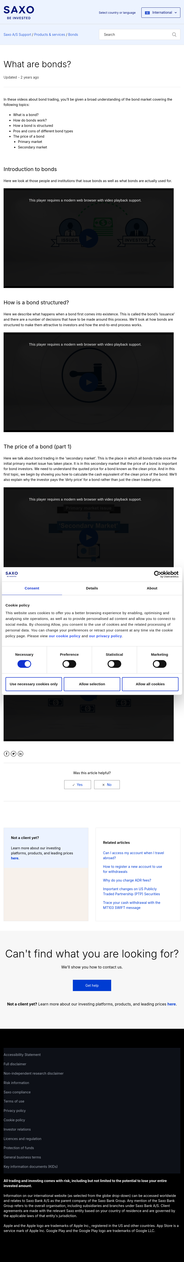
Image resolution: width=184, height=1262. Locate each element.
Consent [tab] (32, 588)
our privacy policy (105, 636)
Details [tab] (92, 588)
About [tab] (152, 588)
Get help (92, 985)
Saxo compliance (17, 1092)
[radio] (77, 784)
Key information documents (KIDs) (31, 1166)
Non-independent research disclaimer (33, 1073)
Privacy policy (15, 1111)
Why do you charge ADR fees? (127, 880)
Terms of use (14, 1101)
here (14, 858)
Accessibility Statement (22, 1055)
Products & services (49, 34)
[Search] (139, 34)
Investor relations (17, 1129)
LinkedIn (20, 754)
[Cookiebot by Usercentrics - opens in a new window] (157, 574)
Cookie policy (14, 1120)
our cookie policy (64, 636)
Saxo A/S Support (17, 34)
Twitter (14, 754)
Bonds (73, 34)
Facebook (7, 754)
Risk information (16, 1083)
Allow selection (92, 684)
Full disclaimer (15, 1064)
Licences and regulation (22, 1139)
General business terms (22, 1157)
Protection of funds (19, 1148)
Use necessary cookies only (34, 684)
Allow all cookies (150, 684)
